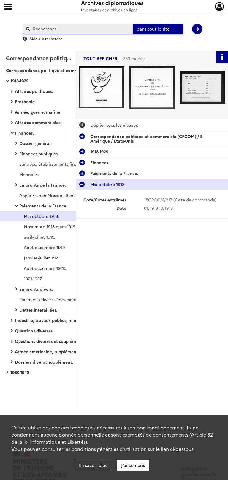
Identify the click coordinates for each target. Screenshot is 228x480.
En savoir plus (93, 465)
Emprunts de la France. (42, 185)
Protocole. (25, 101)
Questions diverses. (34, 331)
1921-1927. (33, 279)
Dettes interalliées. (38, 310)
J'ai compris (133, 465)
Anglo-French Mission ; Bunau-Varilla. (56, 195)
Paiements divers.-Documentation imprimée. (64, 299)
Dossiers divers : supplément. (44, 362)
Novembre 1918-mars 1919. (50, 226)
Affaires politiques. (34, 91)
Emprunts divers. (36, 289)
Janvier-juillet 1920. (42, 258)
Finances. (24, 133)
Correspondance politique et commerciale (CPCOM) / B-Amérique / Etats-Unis (65, 70)
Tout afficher (100, 58)
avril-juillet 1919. (39, 237)
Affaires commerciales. (38, 122)
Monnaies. (29, 174)
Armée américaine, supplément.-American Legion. (65, 351)
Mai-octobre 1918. (41, 216)
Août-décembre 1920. (45, 268)
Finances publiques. (39, 154)
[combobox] (158, 29)
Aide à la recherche (46, 38)
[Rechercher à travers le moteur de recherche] (81, 29)
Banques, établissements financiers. (55, 164)
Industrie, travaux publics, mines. (48, 320)
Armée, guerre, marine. (38, 112)
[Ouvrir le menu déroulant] (8, 7)
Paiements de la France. (43, 206)
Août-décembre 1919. (45, 247)
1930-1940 (19, 372)
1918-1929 (19, 81)
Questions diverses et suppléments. (50, 341)
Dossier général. (35, 143)
